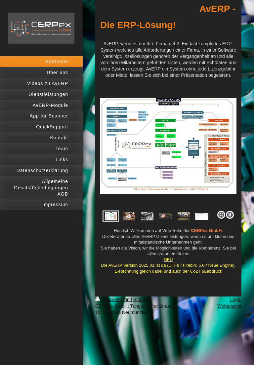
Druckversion (113, 299)
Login (235, 299)
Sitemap (141, 299)
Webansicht (229, 306)
